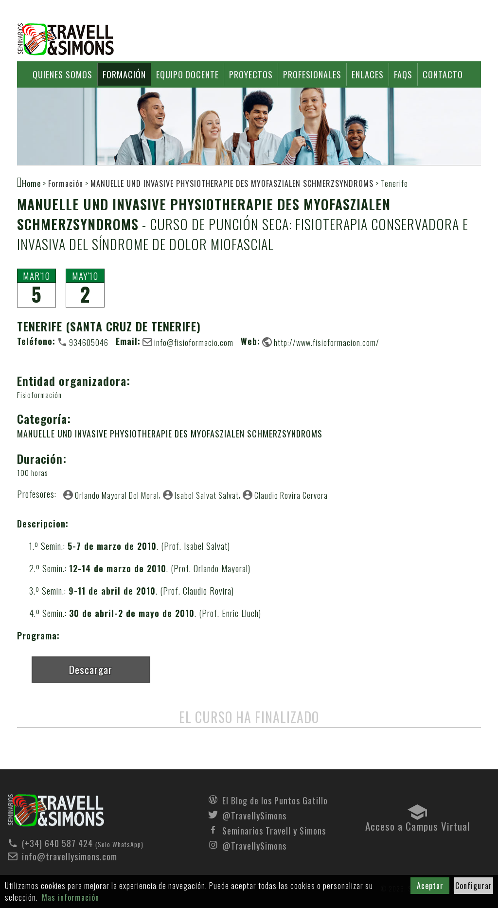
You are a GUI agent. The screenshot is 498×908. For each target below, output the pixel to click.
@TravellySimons (254, 814)
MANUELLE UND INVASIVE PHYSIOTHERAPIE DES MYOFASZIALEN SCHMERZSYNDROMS (232, 183)
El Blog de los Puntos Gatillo (275, 799)
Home (31, 183)
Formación (124, 74)
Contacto (443, 74)
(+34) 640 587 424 (57, 843)
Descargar (90, 669)
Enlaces (368, 74)
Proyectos (251, 74)
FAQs (403, 74)
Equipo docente (187, 74)
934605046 (88, 342)
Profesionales (312, 74)
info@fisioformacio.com (193, 342)
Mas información (70, 897)
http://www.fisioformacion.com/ (326, 342)
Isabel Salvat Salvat (207, 495)
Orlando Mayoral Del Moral (117, 495)
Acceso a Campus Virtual (417, 823)
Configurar (473, 885)
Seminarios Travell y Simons (65, 39)
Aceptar (430, 885)
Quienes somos (62, 74)
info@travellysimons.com (69, 856)
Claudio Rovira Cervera (291, 495)
